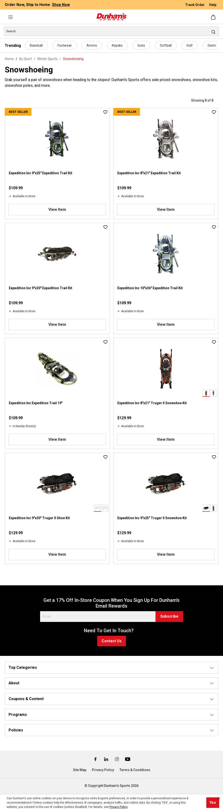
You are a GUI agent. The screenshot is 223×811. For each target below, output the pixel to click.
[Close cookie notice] (219, 798)
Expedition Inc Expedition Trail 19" (35, 403)
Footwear (64, 45)
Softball (166, 45)
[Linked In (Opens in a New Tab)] (106, 759)
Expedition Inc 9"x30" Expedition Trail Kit (40, 288)
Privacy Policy (103, 770)
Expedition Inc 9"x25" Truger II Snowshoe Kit (152, 518)
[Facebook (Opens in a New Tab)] (96, 759)
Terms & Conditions (134, 770)
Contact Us (112, 641)
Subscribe (169, 616)
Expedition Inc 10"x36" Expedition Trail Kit (150, 288)
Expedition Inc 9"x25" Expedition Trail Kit (40, 173)
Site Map (79, 770)
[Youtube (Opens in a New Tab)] (127, 759)
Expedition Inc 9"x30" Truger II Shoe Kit (39, 518)
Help (212, 5)
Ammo (92, 45)
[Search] (111, 31)
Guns (141, 45)
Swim (211, 45)
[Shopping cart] (213, 17)
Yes (212, 802)
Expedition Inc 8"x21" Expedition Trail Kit (149, 173)
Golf (190, 45)
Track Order (195, 5)
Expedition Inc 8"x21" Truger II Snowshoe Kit (152, 403)
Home (9, 59)
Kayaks (117, 45)
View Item (57, 209)
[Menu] (10, 17)
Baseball (36, 45)
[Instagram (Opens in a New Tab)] (117, 759)
